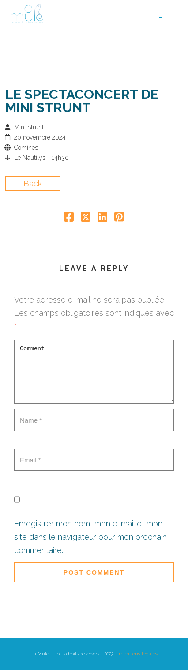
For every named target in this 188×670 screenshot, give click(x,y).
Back (32, 183)
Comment (94, 372)
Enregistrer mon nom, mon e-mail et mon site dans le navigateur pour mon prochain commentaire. (90, 537)
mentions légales (138, 654)
